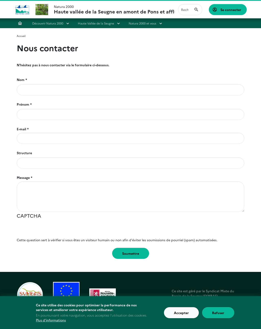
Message (23, 177)
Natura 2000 (114, 9)
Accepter (181, 313)
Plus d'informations (51, 321)
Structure (24, 153)
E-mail (21, 129)
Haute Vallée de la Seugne (96, 23)
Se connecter (230, 9)
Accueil (20, 23)
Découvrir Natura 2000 (47, 23)
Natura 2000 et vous (142, 23)
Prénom (23, 104)
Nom (20, 79)
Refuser (218, 313)
